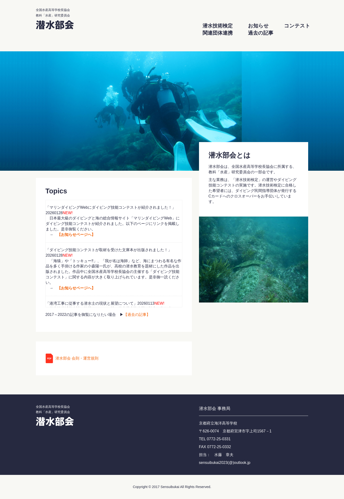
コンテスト (297, 25)
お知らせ (258, 25)
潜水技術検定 (218, 25)
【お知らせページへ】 (76, 235)
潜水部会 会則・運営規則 (76, 358)
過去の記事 (260, 33)
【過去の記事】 (137, 315)
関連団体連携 (218, 33)
